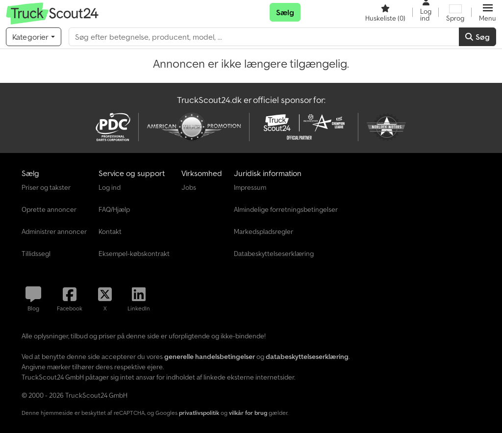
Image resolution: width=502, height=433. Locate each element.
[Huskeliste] (385, 12)
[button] (487, 12)
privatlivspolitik (199, 412)
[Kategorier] (33, 36)
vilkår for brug (248, 412)
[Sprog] (455, 12)
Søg (477, 37)
